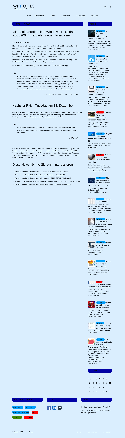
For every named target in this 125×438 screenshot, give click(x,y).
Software (66, 16)
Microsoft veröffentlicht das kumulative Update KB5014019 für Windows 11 (43, 184)
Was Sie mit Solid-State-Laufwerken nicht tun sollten (99, 158)
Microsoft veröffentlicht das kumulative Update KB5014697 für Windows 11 (43, 178)
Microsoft (15, 46)
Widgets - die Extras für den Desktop (103, 245)
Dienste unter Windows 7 (103, 200)
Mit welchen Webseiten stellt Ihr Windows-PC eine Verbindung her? (99, 181)
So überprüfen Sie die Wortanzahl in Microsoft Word (99, 284)
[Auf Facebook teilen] (49, 408)
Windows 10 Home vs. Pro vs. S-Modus (103, 305)
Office (52, 16)
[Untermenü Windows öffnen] (45, 16)
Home (28, 16)
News (27, 24)
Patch (70, 153)
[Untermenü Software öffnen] (71, 16)
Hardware (80, 16)
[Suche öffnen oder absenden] (105, 7)
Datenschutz (92, 432)
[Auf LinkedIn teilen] (54, 408)
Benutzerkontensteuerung (103, 324)
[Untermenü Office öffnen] (56, 16)
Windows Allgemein (21, 412)
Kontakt (79, 432)
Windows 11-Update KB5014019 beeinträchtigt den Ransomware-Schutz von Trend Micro (48, 181)
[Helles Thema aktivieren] (111, 7)
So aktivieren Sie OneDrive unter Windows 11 (98, 60)
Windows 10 (30, 407)
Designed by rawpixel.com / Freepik (94, 407)
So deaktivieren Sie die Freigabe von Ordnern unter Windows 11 (100, 343)
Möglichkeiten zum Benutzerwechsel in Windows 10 (100, 137)
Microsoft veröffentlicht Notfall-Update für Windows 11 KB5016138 (40, 175)
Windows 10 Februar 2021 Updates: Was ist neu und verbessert (100, 223)
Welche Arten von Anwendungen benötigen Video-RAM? (99, 116)
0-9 (89, 379)
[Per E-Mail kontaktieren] (60, 408)
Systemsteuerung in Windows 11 (103, 263)
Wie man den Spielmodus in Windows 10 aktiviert (98, 35)
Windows (39, 16)
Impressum (107, 432)
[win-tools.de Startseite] (23, 7)
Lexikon (94, 16)
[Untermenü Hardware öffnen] (86, 16)
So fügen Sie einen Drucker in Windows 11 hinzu (98, 91)
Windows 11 (17, 407)
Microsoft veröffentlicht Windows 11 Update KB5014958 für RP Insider (41, 172)
